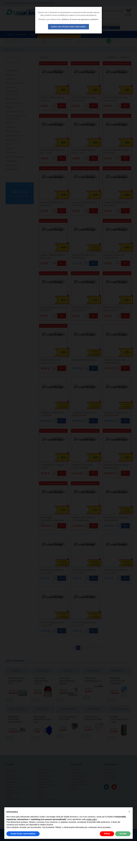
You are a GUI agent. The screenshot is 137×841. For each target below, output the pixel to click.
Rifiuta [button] (107, 834)
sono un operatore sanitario (68, 27)
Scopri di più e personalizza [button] (23, 834)
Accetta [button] (122, 834)
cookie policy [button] (91, 819)
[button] (129, 811)
